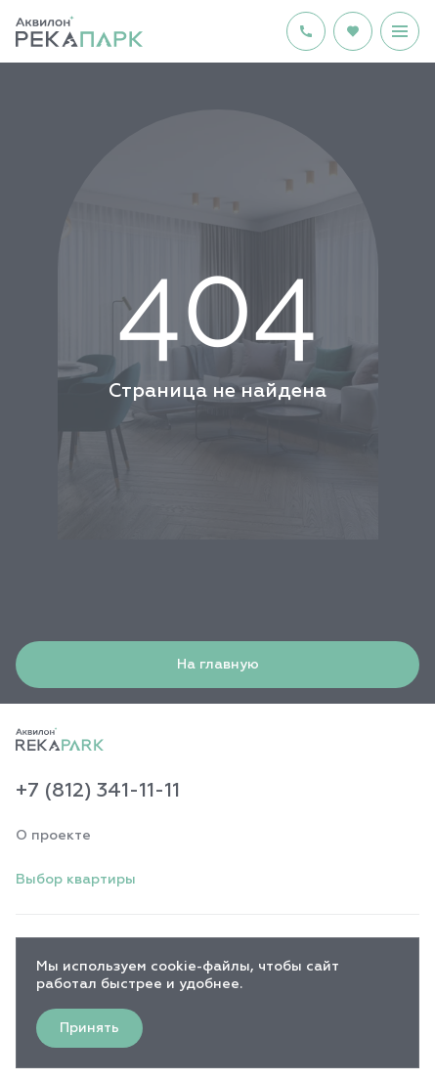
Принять (89, 1028)
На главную (218, 664)
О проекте (53, 835)
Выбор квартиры (76, 879)
